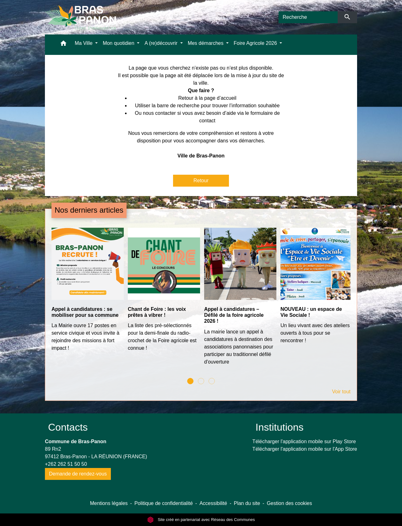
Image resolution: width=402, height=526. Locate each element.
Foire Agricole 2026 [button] (256, 43)
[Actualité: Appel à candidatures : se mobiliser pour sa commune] (87, 293)
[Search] (308, 17)
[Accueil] (80, 17)
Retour (201, 180)
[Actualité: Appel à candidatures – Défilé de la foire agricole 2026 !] (239, 300)
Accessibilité (213, 503)
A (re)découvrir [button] (161, 43)
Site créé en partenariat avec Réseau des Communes (201, 519)
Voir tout (341, 391)
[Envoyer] (347, 17)
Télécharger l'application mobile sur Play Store (304, 441)
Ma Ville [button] (84, 43)
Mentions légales (109, 503)
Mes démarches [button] (206, 43)
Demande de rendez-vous (78, 473)
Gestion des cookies (289, 503)
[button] (63, 44)
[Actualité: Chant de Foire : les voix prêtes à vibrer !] (163, 293)
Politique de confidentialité (163, 503)
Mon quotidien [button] (119, 43)
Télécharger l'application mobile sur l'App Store (305, 449)
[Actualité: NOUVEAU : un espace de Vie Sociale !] (315, 289)
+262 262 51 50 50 (66, 464)
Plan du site (247, 503)
